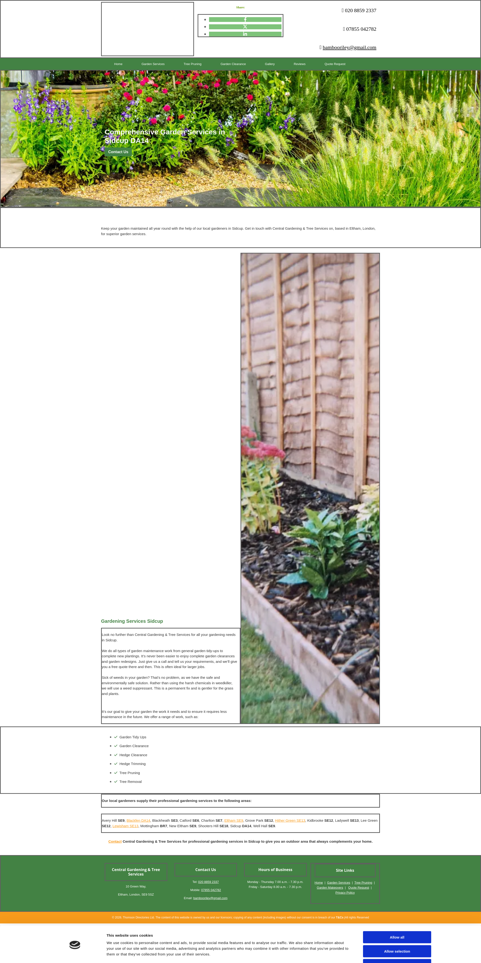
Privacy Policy (345, 892)
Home (115, 64)
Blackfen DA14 (138, 820)
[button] (118, 151)
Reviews (270, 64)
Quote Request (300, 64)
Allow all (397, 700)
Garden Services (144, 64)
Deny (397, 728)
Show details (294, 732)
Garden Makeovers (330, 887)
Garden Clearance (214, 64)
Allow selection (397, 714)
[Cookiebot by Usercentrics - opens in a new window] (75, 732)
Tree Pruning (179, 64)
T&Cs (339, 917)
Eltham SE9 (233, 820)
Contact (115, 841)
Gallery (246, 64)
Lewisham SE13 (125, 826)
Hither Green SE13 (290, 820)
